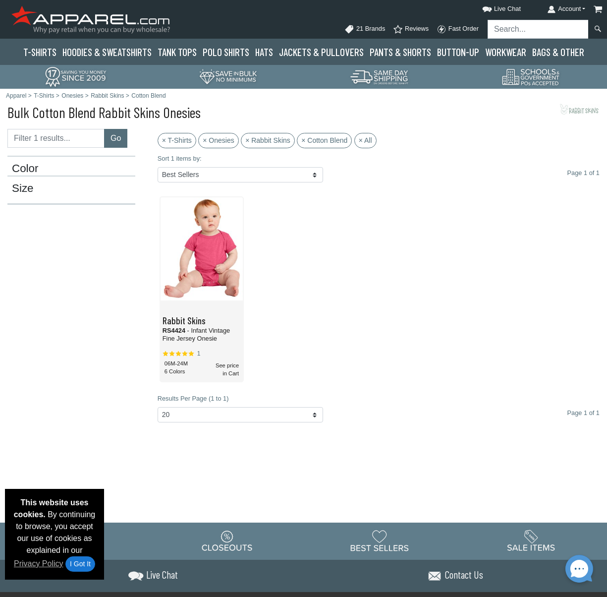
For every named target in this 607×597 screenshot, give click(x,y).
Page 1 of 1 (583, 413)
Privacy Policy (38, 563)
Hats (264, 52)
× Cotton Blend (324, 140)
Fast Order (458, 29)
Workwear (505, 52)
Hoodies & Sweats (107, 52)
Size (23, 188)
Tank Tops (177, 52)
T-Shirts (39, 52)
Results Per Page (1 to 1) (193, 398)
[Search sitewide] (538, 29)
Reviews (411, 29)
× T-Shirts (177, 140)
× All (365, 140)
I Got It (80, 564)
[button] (492, 7)
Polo (226, 52)
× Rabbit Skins (267, 140)
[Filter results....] (56, 138)
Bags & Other (558, 52)
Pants (400, 52)
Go (115, 138)
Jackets (321, 52)
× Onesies (218, 140)
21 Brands (364, 29)
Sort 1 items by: (180, 158)
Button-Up (458, 52)
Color (25, 168)
